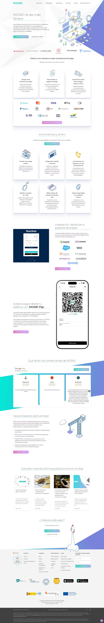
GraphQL (36, 446)
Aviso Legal (63, 556)
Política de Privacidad (66, 559)
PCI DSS (78, 203)
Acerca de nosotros (43, 571)
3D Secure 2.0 (81, 201)
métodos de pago (23, 89)
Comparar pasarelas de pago (29, 562)
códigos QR (34, 314)
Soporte (26, 559)
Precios (76, 3)
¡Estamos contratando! (42, 564)
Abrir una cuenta (21, 36)
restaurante (46, 312)
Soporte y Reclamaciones (67, 561)
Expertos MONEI (53, 564)
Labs (52, 567)
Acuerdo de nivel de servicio (65, 567)
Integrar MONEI (21, 452)
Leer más (18, 508)
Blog (40, 556)
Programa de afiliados (42, 568)
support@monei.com (36, 615)
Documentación (55, 556)
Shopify (27, 439)
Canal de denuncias (65, 570)
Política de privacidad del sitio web (19, 616)
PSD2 (72, 203)
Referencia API (54, 559)
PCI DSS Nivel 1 (64, 563)
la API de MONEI (21, 421)
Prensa (40, 559)
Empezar (53, 561)
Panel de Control (85, 3)
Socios (40, 561)
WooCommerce (36, 439)
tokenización (30, 436)
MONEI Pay (72, 236)
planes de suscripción (78, 173)
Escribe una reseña (81, 369)
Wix (31, 439)
